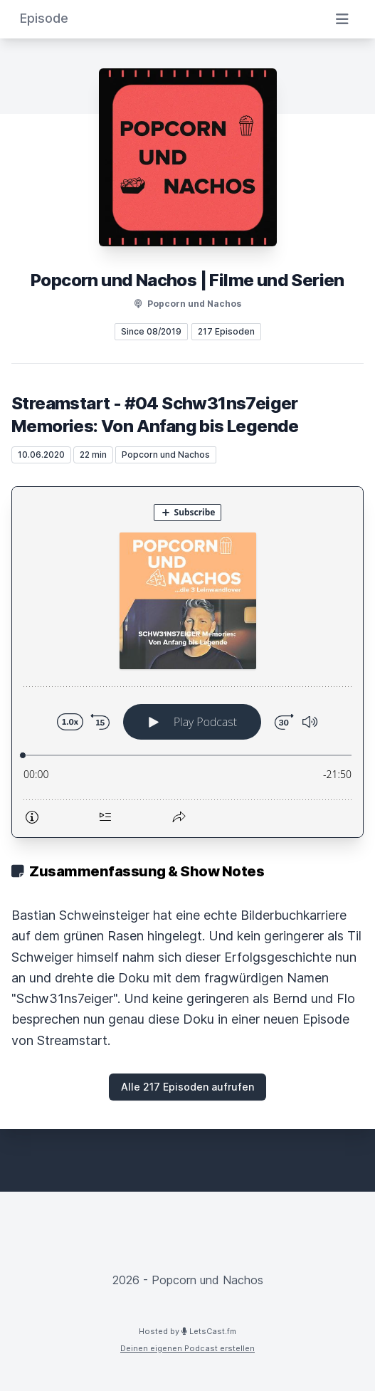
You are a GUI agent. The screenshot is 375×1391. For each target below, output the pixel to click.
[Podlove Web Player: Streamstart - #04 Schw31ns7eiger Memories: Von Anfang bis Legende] (187, 662)
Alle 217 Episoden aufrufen (187, 1087)
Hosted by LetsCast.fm (187, 1331)
